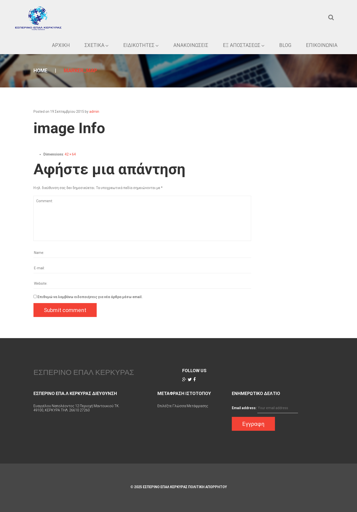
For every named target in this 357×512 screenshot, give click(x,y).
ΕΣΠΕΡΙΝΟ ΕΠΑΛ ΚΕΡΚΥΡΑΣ (83, 372)
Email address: (244, 408)
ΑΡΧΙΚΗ (61, 45)
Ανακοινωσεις (190, 45)
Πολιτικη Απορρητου (207, 487)
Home (40, 71)
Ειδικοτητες (141, 45)
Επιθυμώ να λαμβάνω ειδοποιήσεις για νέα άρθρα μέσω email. (90, 297)
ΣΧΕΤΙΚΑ (97, 45)
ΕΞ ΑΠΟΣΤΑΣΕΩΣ (244, 45)
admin (94, 112)
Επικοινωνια (321, 45)
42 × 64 (70, 154)
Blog (285, 45)
